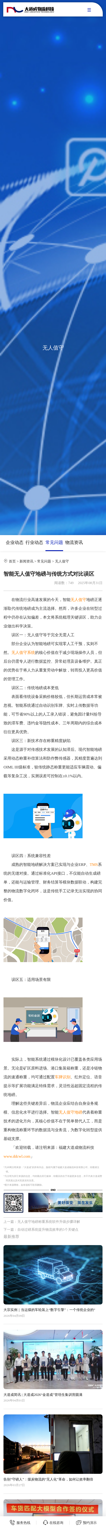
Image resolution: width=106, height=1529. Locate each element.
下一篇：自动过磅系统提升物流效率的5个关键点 (40, 1229)
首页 (12, 561)
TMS (94, 864)
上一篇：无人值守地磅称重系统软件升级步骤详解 (41, 1222)
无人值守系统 (23, 652)
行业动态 (34, 542)
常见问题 (54, 542)
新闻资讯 (26, 561)
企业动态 (14, 542)
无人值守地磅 (70, 1112)
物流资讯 (74, 542)
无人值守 (62, 561)
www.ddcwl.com (16, 1156)
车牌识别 (63, 1077)
